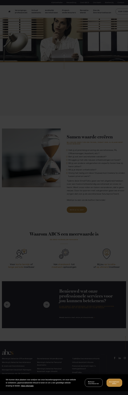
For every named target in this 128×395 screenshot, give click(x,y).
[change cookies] (94, 383)
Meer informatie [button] (27, 386)
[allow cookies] (114, 383)
